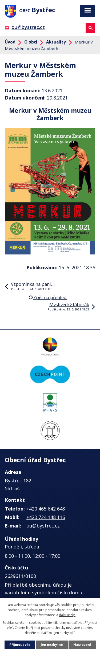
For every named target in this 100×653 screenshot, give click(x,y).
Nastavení (82, 644)
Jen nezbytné (52, 644)
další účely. (67, 615)
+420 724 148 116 (45, 517)
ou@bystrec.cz (28, 27)
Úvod (10, 42)
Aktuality (56, 42)
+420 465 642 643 (45, 508)
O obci (30, 42)
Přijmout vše (19, 644)
